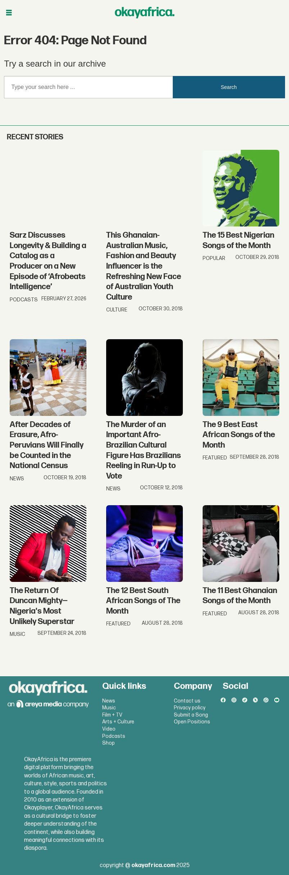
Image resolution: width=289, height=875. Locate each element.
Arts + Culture (118, 722)
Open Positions (192, 722)
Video (109, 729)
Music (109, 708)
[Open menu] (9, 13)
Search (229, 87)
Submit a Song (191, 715)
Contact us (187, 701)
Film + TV (112, 715)
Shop (108, 743)
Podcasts (113, 736)
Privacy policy (190, 708)
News (108, 701)
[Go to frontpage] (145, 12)
